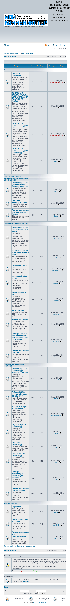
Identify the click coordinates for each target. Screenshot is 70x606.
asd (56, 108)
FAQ (55, 45)
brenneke (56, 341)
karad (56, 161)
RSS (48, 45)
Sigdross (56, 238)
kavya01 (26, 581)
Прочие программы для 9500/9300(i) (20, 489)
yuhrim (56, 191)
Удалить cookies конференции (14, 546)
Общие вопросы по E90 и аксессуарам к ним (20, 229)
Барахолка (16, 507)
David (56, 216)
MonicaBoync (56, 415)
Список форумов (10, 56)
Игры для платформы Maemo (20, 202)
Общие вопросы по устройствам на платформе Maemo (20, 185)
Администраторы (26, 571)
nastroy (55, 284)
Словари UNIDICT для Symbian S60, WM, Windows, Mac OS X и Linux (20, 337)
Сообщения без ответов (12, 53)
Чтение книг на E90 (20, 319)
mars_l (56, 326)
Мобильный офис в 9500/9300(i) (19, 408)
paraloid (56, 525)
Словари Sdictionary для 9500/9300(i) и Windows (18, 475)
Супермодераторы (39, 571)
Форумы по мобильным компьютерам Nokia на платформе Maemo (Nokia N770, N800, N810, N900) (16, 177)
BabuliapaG (56, 314)
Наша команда (30, 546)
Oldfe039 (56, 539)
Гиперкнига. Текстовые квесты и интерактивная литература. (23, 26)
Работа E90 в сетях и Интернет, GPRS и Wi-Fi (20, 253)
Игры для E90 (18, 310)
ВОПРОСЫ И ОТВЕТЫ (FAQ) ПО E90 (20, 126)
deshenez (56, 301)
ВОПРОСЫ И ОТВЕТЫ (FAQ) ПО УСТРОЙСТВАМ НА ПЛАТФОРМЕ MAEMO (20, 97)
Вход (7, 45)
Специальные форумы (13, 70)
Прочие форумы (10, 503)
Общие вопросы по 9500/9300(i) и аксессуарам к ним (20, 371)
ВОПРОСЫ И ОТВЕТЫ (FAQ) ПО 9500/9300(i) (20, 151)
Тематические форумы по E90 (16, 223)
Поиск (63, 45)
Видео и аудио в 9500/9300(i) (19, 426)
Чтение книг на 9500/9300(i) (18, 455)
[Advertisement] (59, 32)
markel (56, 479)
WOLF (56, 399)
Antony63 (56, 380)
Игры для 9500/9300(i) (17, 444)
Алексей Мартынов (55, 83)
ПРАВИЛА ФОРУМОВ (16, 75)
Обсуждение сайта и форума (20, 520)
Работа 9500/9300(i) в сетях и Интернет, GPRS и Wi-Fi (20, 394)
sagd (56, 512)
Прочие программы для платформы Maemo (20, 212)
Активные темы (27, 53)
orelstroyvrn (56, 270)
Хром (56, 357)
